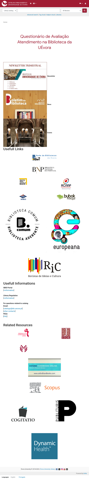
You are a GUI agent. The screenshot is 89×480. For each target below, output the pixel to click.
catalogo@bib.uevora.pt (13, 309)
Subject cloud (50, 15)
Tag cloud (42, 15)
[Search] (84, 10)
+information (9, 290)
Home (5, 22)
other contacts (9, 311)
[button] (30, 4)
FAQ (5, 316)
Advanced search (32, 15)
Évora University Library (47, 469)
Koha (85, 473)
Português (22, 477)
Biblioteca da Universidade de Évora (7, 3)
